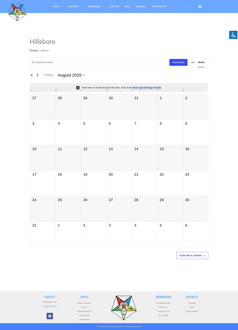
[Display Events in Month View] (201, 62)
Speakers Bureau (84, 311)
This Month (48, 75)
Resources (163, 307)
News (127, 6)
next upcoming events (146, 87)
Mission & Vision (84, 303)
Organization (84, 315)
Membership (96, 6)
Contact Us (49, 306)
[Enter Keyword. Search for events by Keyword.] (99, 62)
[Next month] (37, 75)
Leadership (75, 6)
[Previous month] (31, 75)
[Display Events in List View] (192, 62)
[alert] (119, 87)
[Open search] (184, 7)
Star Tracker (163, 315)
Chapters (114, 6)
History (84, 307)
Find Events (178, 62)
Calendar (140, 6)
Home (57, 6)
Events (34, 50)
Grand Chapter (158, 6)
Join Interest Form (163, 303)
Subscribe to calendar (191, 255)
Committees (84, 319)
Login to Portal (163, 311)
